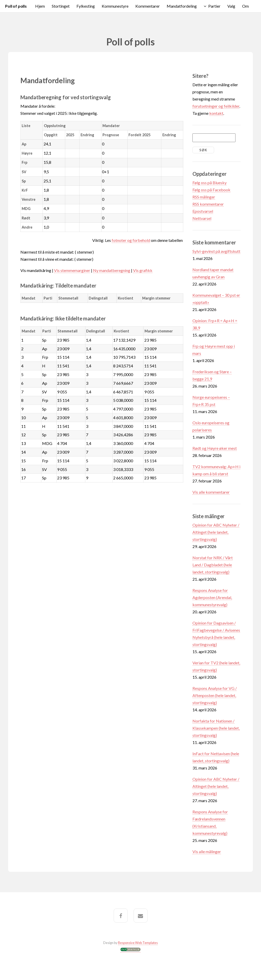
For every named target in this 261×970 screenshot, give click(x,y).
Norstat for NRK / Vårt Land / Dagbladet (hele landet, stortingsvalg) (212, 564)
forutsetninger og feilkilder (215, 106)
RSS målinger (203, 196)
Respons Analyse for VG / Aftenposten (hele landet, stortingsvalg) (214, 695)
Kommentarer (147, 6)
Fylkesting (85, 6)
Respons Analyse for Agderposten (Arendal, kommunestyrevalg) (212, 597)
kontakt (216, 113)
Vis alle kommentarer (211, 492)
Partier (214, 6)
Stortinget (61, 6)
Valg (231, 6)
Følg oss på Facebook (211, 189)
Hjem (40, 6)
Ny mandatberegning (111, 270)
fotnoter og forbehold (131, 240)
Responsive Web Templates (138, 943)
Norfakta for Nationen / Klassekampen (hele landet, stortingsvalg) (216, 728)
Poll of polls (16, 6)
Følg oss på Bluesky (209, 182)
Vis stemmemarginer (72, 270)
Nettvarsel (201, 218)
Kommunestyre (115, 6)
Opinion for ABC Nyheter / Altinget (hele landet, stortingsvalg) (215, 532)
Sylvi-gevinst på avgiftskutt (216, 251)
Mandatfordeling (182, 6)
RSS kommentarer (208, 204)
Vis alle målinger (206, 851)
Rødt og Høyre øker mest (214, 448)
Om (245, 6)
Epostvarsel (202, 211)
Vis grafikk (142, 270)
